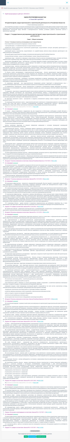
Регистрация (32, 436)
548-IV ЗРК (40, 321)
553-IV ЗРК (40, 206)
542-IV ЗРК (35, 106)
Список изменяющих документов (35, 24)
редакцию (15, 108)
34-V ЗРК (54, 160)
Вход (26, 436)
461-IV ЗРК (48, 412)
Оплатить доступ (41, 436)
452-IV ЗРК (54, 299)
